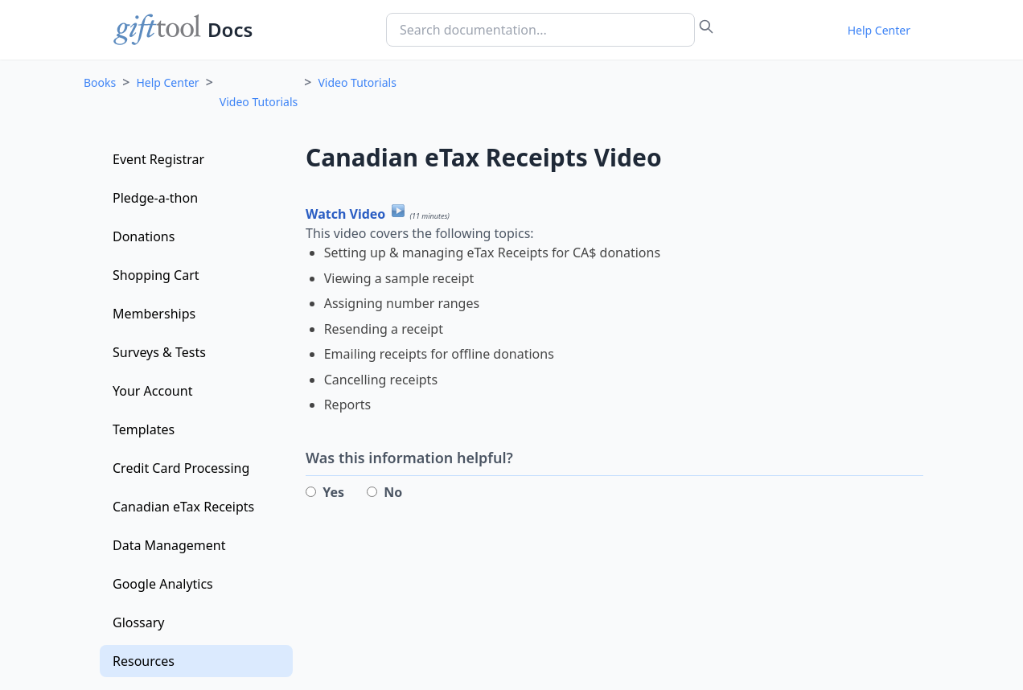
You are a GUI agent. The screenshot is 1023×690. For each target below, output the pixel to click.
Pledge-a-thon (155, 198)
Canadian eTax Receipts (183, 506)
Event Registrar (158, 159)
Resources (144, 661)
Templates (144, 429)
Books (100, 82)
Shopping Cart (156, 275)
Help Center (879, 30)
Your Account (152, 391)
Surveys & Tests (159, 352)
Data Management (169, 545)
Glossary (139, 622)
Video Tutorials (259, 101)
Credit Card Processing (181, 468)
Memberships (154, 313)
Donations (144, 236)
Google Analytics (163, 584)
